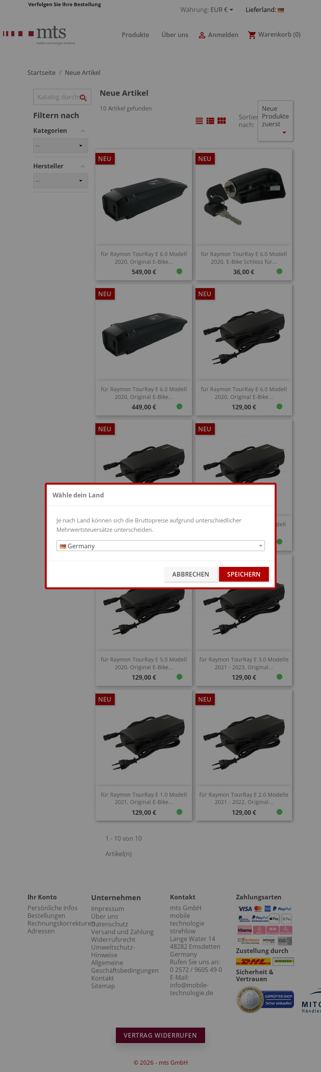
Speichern (244, 574)
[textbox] (161, 546)
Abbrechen (190, 574)
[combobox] (160, 545)
